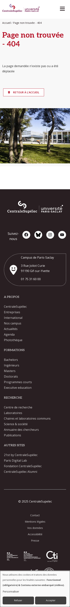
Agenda (9, 334)
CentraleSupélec (15, 307)
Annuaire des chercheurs (21, 430)
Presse (35, 540)
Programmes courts (18, 382)
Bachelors (11, 360)
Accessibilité (35, 534)
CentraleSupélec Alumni (20, 472)
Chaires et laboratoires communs (27, 418)
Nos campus (12, 323)
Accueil (6, 23)
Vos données (35, 528)
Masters (9, 371)
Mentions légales (35, 521)
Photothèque (13, 340)
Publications (12, 435)
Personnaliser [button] (11, 591)
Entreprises (12, 312)
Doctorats (11, 376)
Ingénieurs (11, 365)
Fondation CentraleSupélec (23, 466)
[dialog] (35, 589)
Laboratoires (13, 413)
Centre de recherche (18, 407)
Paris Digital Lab (15, 460)
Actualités (11, 329)
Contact (35, 515)
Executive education (18, 388)
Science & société (16, 424)
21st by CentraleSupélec (21, 455)
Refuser (18, 600)
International (13, 318)
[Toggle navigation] (63, 8)
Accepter (50, 600)
